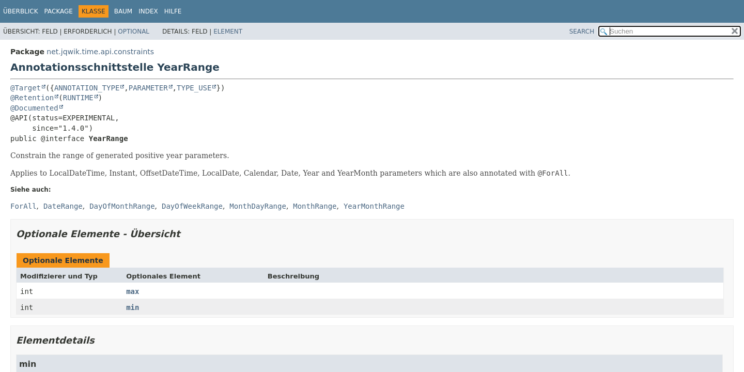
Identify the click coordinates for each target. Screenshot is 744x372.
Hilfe (173, 11)
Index (148, 11)
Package (58, 11)
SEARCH (582, 31)
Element (227, 31)
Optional (133, 31)
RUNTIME (78, 98)
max (132, 291)
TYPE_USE (194, 88)
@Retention (32, 98)
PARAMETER (148, 88)
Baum (123, 11)
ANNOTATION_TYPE (86, 88)
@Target (25, 88)
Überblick (20, 11)
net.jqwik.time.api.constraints (100, 52)
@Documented (34, 108)
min (132, 307)
